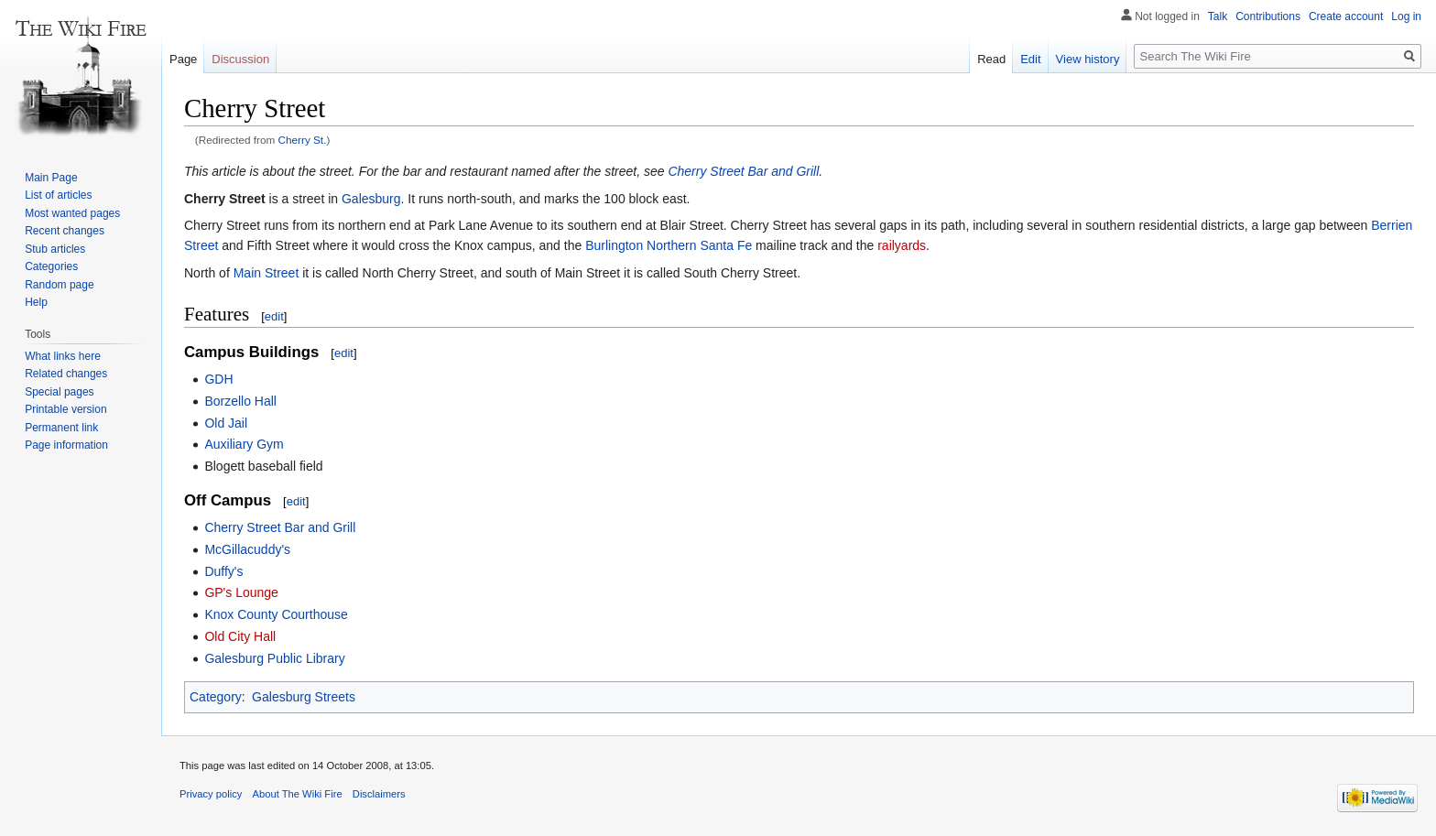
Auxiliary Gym (243, 444)
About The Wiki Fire (298, 793)
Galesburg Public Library (274, 658)
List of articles (58, 195)
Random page (59, 284)
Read (991, 59)
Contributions (1267, 16)
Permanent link (61, 427)
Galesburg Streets (303, 696)
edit (274, 316)
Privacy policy (211, 793)
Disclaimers (379, 793)
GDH (218, 379)
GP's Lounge (241, 592)
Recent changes (64, 230)
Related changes (66, 373)
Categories (51, 266)
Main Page (51, 177)
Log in (1406, 16)
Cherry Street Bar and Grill (743, 171)
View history (1088, 59)
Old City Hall (240, 636)
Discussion (240, 59)
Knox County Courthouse (275, 614)
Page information (66, 445)
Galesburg (371, 198)
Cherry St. (302, 140)
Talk (1217, 16)
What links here (63, 356)
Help (36, 302)
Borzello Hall (240, 401)
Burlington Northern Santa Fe (668, 245)
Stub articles (55, 249)
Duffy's (223, 571)
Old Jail (225, 423)
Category (216, 696)
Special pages (59, 391)
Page (183, 59)
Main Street (266, 273)
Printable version (65, 409)
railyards (901, 245)
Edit (1030, 59)
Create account (1346, 16)
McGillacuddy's (247, 549)
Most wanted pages (72, 213)
